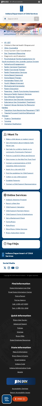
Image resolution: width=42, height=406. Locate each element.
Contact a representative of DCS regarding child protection (18, 164)
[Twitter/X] (5, 267)
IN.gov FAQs (20, 336)
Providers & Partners (21, 31)
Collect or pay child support (16, 177)
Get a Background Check (15, 218)
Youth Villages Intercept (14, 83)
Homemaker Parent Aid (13, 80)
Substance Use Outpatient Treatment (19, 102)
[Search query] (20, 19)
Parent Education (11, 88)
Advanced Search (20, 324)
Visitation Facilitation (12, 124)
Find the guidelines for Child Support (19, 173)
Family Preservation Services (15, 72)
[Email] (17, 267)
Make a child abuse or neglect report (20, 139)
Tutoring (7, 121)
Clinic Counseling (11, 48)
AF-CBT (7, 42)
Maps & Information (20, 352)
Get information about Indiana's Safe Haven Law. (20, 144)
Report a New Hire (13, 203)
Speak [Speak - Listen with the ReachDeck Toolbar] (20, 399)
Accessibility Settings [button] (20, 389)
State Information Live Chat (20, 288)
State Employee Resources (20, 340)
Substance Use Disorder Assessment (19, 99)
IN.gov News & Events (20, 356)
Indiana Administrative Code (20, 368)
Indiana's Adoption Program (16, 200)
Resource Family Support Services (18, 94)
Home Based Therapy (13, 78)
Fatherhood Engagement (14, 64)
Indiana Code (20, 364)
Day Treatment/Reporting (14, 53)
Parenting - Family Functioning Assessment (21, 91)
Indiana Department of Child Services (21, 14)
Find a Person (20, 296)
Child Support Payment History (17, 211)
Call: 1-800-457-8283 (20, 304)
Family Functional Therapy (14, 69)
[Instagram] (9, 267)
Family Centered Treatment (15, 67)
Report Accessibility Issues (20, 393)
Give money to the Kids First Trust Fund (21, 159)
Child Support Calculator (15, 207)
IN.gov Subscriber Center (15, 233)
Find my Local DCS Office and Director (20, 156)
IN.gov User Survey (20, 320)
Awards (20, 372)
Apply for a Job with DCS (15, 169)
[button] (39, 2)
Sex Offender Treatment (14, 97)
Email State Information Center (20, 292)
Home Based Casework (13, 75)
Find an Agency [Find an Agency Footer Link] (20, 300)
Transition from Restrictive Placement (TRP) (22, 110)
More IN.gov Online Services (16, 229)
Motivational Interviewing (14, 86)
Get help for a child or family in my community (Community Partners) (19, 150)
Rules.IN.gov (10, 225)
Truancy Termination (12, 118)
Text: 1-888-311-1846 (20, 308)
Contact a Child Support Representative (21, 184)
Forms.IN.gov (11, 222)
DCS (8, 31)
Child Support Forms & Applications (19, 214)
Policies (20, 328)
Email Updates (20, 360)
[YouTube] (12, 267)
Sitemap (20, 332)
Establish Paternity (13, 180)
